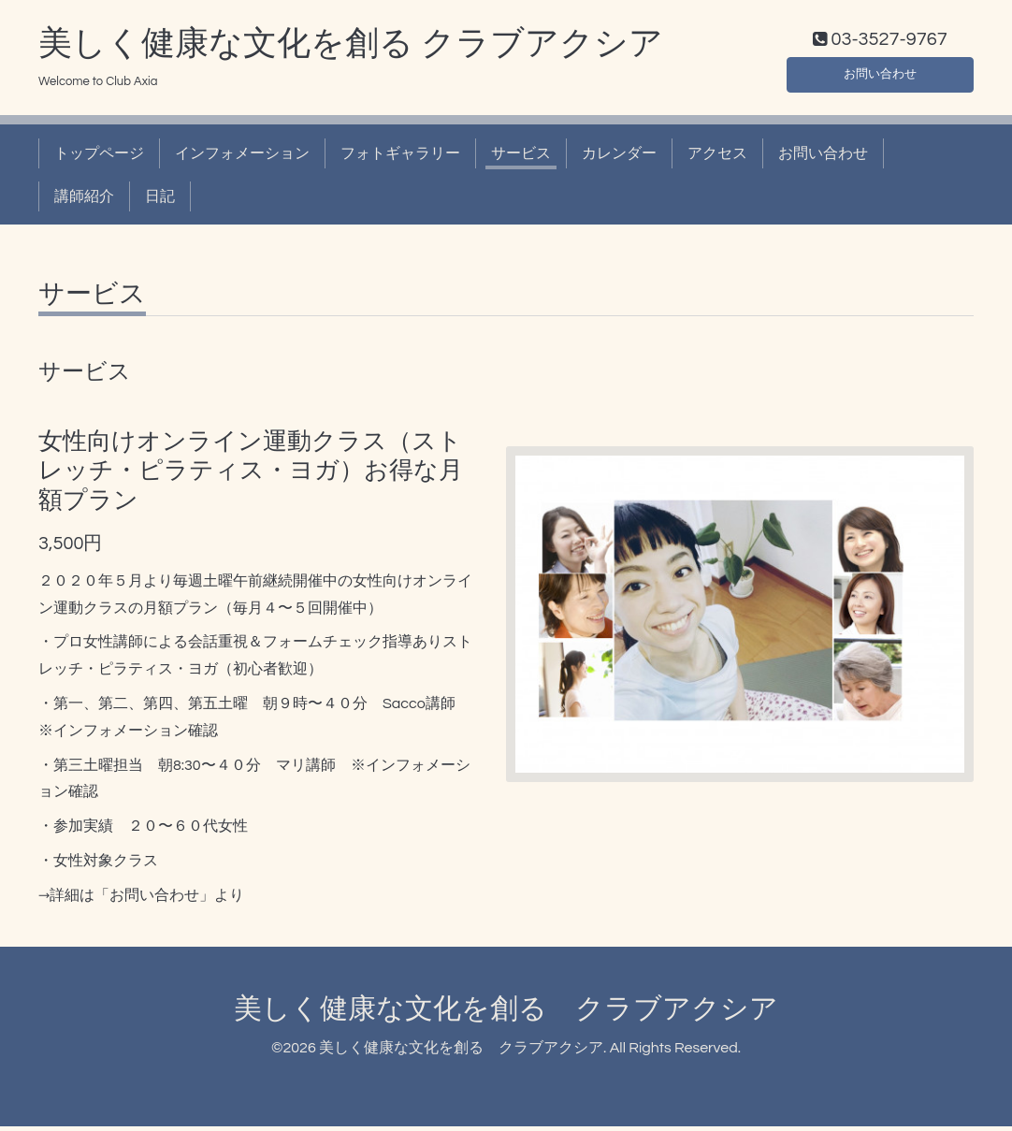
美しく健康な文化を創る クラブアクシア (350, 47)
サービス (521, 157)
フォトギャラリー (400, 157)
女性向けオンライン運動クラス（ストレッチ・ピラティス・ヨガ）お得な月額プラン (250, 475)
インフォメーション (242, 157)
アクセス (717, 157)
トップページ (99, 157)
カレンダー (619, 157)
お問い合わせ (880, 74)
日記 (160, 201)
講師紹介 (84, 201)
